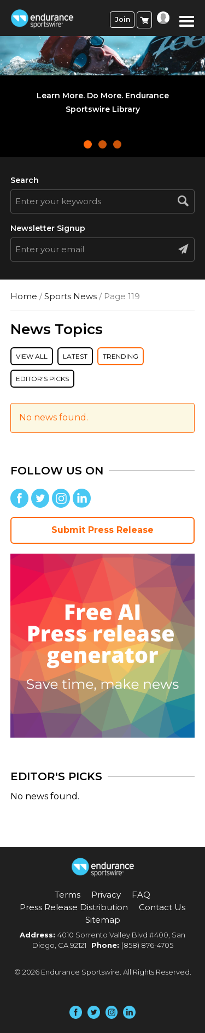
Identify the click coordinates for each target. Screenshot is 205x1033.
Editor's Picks (42, 379)
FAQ (141, 894)
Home (23, 296)
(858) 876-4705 (147, 945)
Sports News (70, 296)
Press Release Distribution (74, 907)
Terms (67, 894)
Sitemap (102, 920)
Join (122, 19)
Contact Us (162, 907)
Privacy (106, 894)
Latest (75, 356)
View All (32, 356)
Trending (120, 356)
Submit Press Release (102, 530)
